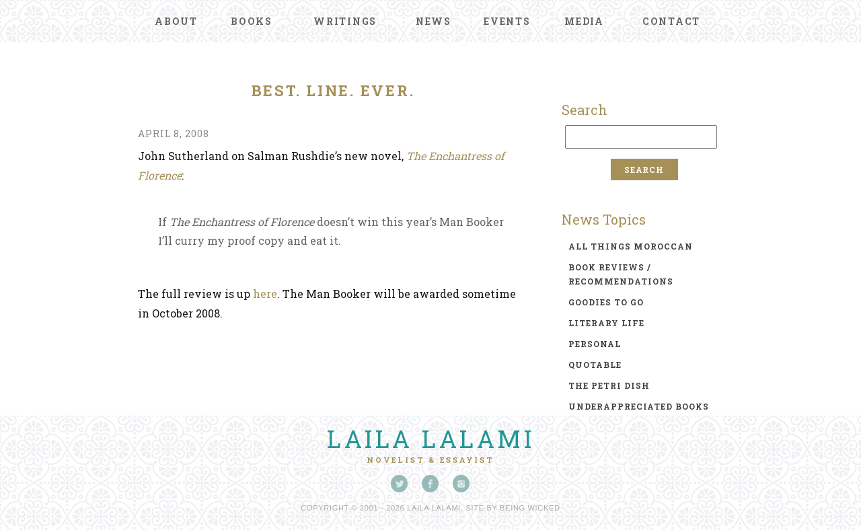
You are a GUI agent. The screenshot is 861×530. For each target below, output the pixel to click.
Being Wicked (530, 508)
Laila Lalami (430, 438)
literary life (606, 322)
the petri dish (609, 385)
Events (507, 21)
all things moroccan (630, 246)
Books (251, 21)
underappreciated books (638, 406)
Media (584, 21)
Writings (345, 21)
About (176, 21)
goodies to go (606, 302)
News (433, 21)
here (265, 294)
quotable (595, 364)
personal (594, 343)
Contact (671, 21)
